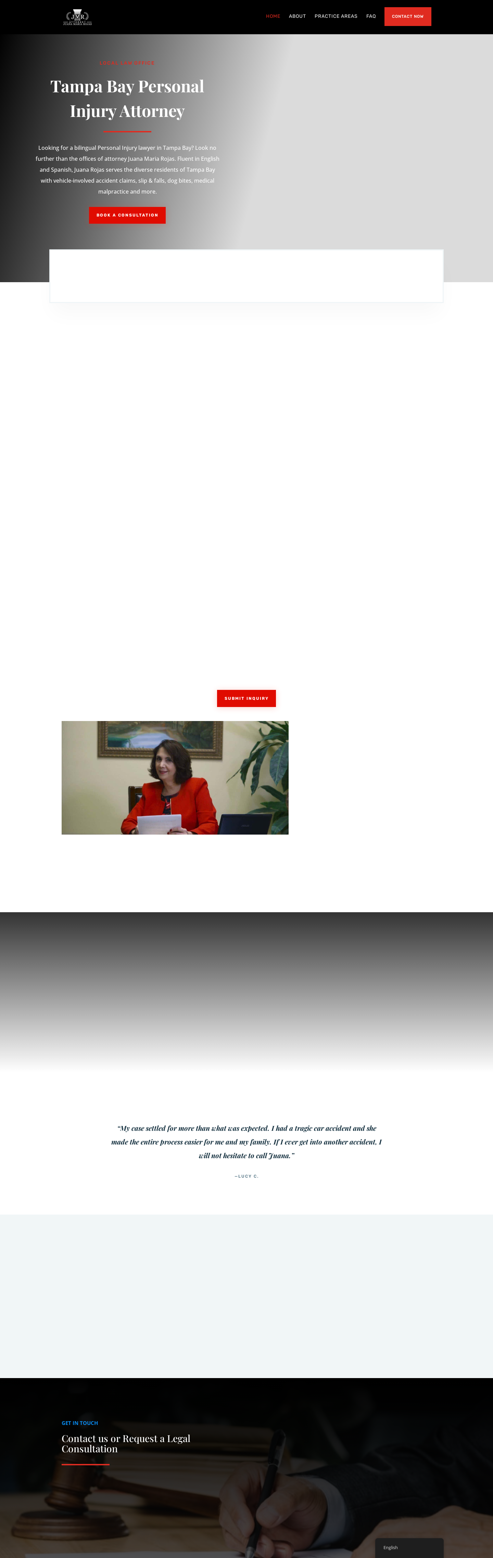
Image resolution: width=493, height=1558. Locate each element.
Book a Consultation (128, 216)
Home (273, 18)
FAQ (371, 18)
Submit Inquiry (247, 591)
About (297, 18)
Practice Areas (336, 18)
